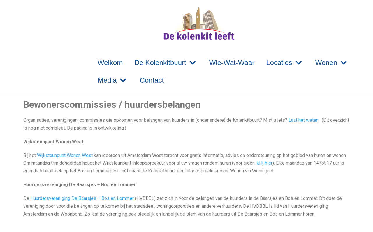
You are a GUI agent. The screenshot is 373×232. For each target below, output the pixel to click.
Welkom (110, 63)
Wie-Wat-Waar (232, 63)
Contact (152, 80)
